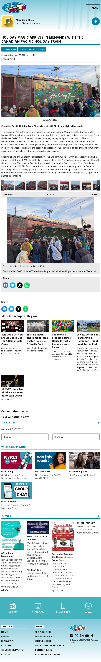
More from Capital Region (33, 49)
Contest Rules (43, 650)
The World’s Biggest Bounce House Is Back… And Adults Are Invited (63, 334)
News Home (11, 49)
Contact (6, 654)
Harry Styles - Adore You (28, 23)
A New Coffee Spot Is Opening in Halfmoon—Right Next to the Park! (88, 333)
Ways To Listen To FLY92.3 (49, 645)
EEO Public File (43, 641)
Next (93, 194)
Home (4, 632)
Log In (7, 436)
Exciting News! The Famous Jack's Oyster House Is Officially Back (38, 333)
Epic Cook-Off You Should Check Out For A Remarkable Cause (12, 333)
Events (6, 516)
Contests (6, 645)
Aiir (73, 642)
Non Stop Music (25, 20)
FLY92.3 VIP (8, 422)
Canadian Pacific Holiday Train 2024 (9, 185)
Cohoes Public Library (88, 532)
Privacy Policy (43, 636)
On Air (5, 636)
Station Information (47, 654)
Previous (7, 194)
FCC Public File (43, 632)
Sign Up (59, 436)
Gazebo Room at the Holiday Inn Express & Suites (37, 576)
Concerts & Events (12, 650)
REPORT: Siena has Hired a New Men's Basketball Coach (12, 386)
